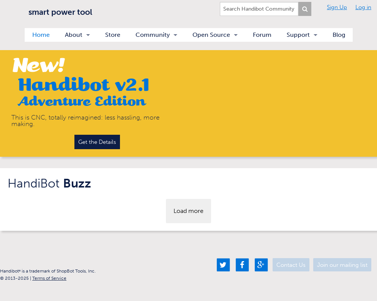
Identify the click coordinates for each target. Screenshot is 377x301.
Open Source (211, 34)
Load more (188, 210)
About (73, 34)
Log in (363, 7)
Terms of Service (49, 278)
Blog (339, 34)
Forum (262, 34)
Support (298, 34)
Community (153, 34)
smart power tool (60, 12)
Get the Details (97, 142)
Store (112, 34)
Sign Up (337, 7)
